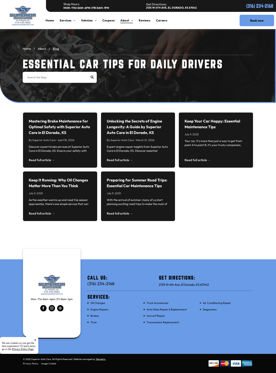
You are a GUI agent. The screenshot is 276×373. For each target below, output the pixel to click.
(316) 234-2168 (259, 6)
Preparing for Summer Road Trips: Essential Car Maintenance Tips (137, 183)
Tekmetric (101, 359)
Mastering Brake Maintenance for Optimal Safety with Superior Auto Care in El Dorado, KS (59, 127)
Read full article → (42, 160)
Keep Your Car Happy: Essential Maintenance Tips (212, 124)
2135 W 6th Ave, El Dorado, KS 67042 (171, 7)
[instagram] (52, 308)
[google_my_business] (60, 308)
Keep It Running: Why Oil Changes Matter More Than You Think (58, 183)
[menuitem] (53, 20)
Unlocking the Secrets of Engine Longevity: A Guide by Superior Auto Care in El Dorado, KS (134, 127)
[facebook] (43, 308)
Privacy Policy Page (23, 349)
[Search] (60, 77)
